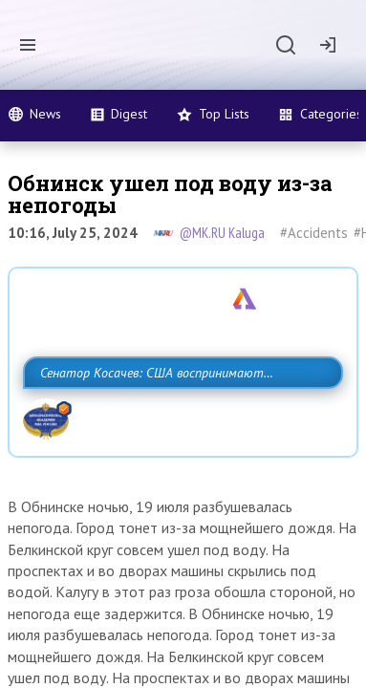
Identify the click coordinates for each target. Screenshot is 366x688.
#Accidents (314, 233)
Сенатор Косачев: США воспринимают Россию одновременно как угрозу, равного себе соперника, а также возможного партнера (183, 414)
